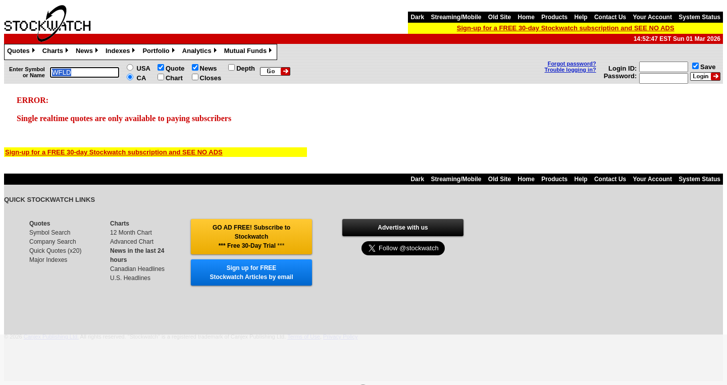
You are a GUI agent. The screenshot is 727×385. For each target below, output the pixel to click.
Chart (174, 78)
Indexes (121, 52)
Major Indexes (48, 259)
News (88, 52)
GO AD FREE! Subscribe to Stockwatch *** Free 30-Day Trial (251, 236)
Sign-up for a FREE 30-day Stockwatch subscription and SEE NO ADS (565, 28)
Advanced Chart (131, 241)
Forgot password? (572, 64)
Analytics (200, 52)
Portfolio (159, 52)
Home (526, 17)
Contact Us (610, 17)
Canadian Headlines (137, 268)
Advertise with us (403, 227)
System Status (699, 17)
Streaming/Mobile (456, 17)
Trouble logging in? (570, 70)
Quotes (22, 52)
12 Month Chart (131, 232)
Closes (211, 78)
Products (554, 17)
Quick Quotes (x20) (55, 250)
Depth (245, 68)
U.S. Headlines (130, 278)
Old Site (499, 17)
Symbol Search (49, 232)
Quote (175, 68)
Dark (417, 17)
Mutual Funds (249, 52)
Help (581, 17)
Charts (56, 52)
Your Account (652, 17)
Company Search (52, 241)
